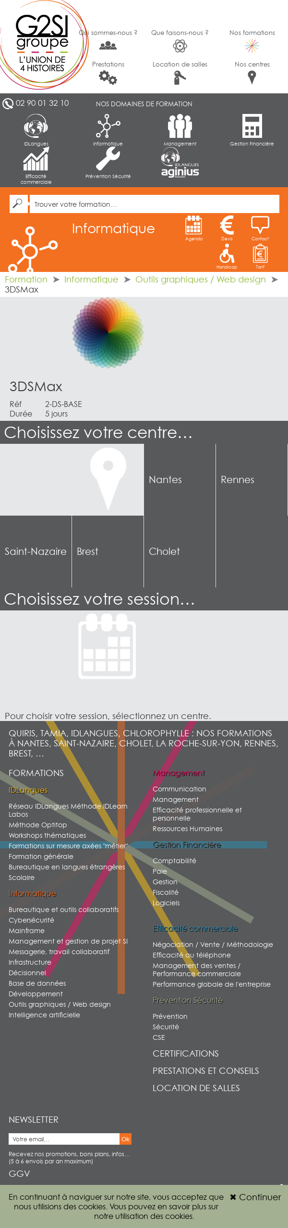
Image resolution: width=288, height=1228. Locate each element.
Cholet (164, 551)
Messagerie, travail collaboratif (59, 951)
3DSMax (36, 386)
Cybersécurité (31, 920)
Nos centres (252, 72)
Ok (125, 1139)
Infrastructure (30, 962)
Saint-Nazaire (36, 551)
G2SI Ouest (36, 46)
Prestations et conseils (206, 1071)
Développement (36, 994)
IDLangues (36, 130)
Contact (260, 228)
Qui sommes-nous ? (108, 40)
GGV (19, 1174)
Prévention (170, 1016)
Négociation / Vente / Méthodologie (213, 944)
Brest (87, 551)
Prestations (108, 72)
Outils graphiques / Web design (200, 279)
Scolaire (22, 877)
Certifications (186, 1053)
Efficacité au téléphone (192, 955)
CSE (159, 1037)
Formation (26, 279)
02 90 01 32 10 (42, 103)
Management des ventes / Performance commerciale (197, 969)
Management (180, 130)
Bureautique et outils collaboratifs (64, 909)
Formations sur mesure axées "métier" (68, 846)
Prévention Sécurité (108, 162)
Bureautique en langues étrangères (67, 867)
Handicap (226, 257)
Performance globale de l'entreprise (212, 984)
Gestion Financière (252, 130)
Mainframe (27, 930)
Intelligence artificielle (44, 1015)
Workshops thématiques (47, 835)
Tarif (260, 257)
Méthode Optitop (38, 825)
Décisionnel (27, 973)
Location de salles (180, 72)
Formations (36, 773)
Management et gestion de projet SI (68, 941)
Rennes (237, 479)
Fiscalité (166, 892)
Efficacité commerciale (36, 165)
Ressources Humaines (187, 828)
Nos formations (252, 41)
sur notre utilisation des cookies (156, 1211)
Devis (227, 228)
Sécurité (166, 1027)
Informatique (108, 130)
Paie (160, 871)
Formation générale (41, 856)
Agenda (194, 228)
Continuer (255, 1197)
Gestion (165, 882)
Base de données (37, 983)
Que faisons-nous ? (180, 41)
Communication (179, 789)
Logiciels (166, 903)
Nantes (165, 479)
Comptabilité (174, 860)
